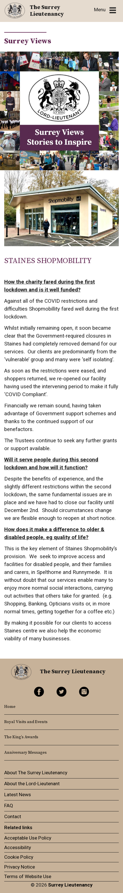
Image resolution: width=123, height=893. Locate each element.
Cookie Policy (18, 857)
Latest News (17, 794)
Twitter (61, 692)
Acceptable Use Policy (27, 838)
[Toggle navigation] (105, 10)
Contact (12, 816)
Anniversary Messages (25, 752)
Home (9, 706)
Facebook (39, 692)
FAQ (8, 805)
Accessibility (17, 847)
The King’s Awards (21, 737)
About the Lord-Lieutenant (32, 783)
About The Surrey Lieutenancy (35, 772)
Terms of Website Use (27, 876)
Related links (18, 827)
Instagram (84, 692)
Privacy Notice (19, 867)
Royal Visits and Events (26, 721)
